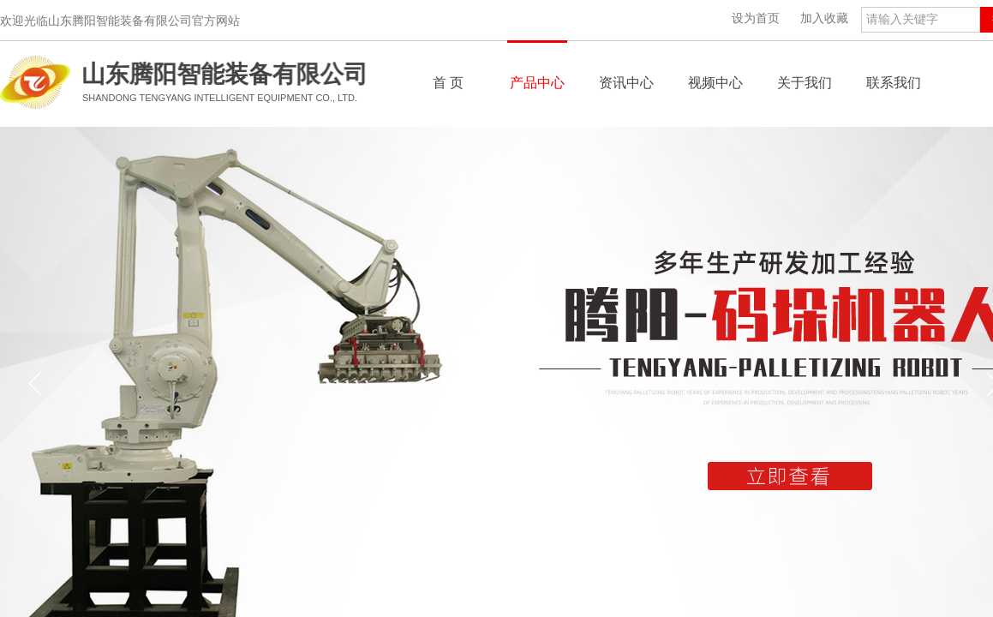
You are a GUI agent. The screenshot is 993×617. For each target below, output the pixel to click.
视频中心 (715, 82)
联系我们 (893, 82)
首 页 (448, 82)
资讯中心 (626, 82)
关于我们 (804, 82)
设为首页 (756, 18)
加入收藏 (824, 18)
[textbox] (920, 20)
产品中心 (537, 82)
